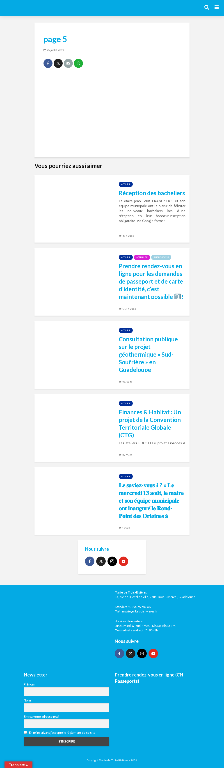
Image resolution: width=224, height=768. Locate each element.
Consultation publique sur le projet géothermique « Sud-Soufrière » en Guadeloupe (148, 354)
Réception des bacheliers (152, 193)
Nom (27, 700)
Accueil (125, 184)
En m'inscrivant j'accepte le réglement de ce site (59, 733)
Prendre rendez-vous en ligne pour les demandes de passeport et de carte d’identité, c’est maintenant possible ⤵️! (151, 281)
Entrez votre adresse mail (41, 717)
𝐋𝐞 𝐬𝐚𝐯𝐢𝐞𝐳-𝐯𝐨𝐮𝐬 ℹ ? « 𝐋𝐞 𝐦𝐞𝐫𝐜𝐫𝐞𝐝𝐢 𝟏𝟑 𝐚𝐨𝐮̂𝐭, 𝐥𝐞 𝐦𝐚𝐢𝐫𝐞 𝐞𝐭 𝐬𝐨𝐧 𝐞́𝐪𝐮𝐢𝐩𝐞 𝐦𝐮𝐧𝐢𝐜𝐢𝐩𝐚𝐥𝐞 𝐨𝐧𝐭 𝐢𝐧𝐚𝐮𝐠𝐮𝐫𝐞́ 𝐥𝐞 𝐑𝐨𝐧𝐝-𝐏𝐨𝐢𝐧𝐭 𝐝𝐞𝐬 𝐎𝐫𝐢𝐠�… (151, 504)
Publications (161, 257)
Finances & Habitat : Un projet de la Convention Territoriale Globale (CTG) (150, 423)
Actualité (142, 257)
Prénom (29, 684)
